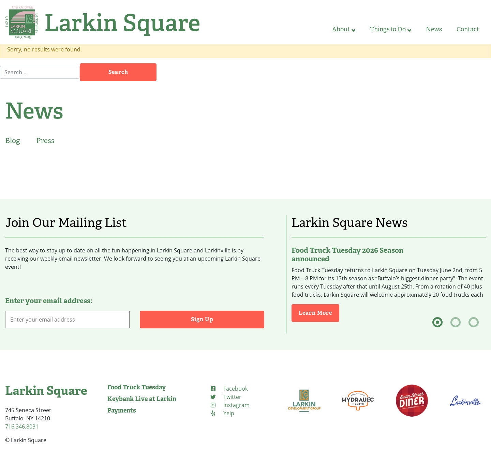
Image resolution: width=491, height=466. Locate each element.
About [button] (343, 29)
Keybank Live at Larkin (141, 399)
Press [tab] (45, 140)
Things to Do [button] (390, 29)
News (434, 29)
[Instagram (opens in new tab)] (230, 405)
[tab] (437, 322)
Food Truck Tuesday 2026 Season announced (347, 255)
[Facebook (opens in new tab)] (229, 388)
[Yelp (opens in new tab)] (222, 413)
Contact (468, 29)
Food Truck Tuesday (136, 387)
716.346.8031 (22, 426)
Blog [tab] (12, 140)
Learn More (319, 312)
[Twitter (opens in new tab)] (225, 397)
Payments (121, 410)
